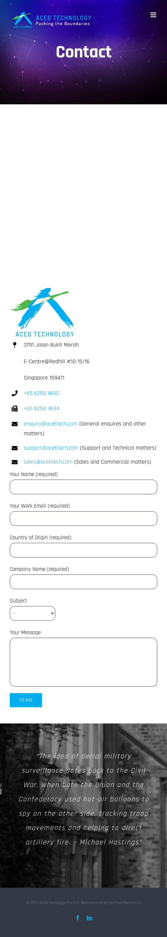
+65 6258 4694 (41, 408)
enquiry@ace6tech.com (51, 423)
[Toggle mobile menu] (153, 14)
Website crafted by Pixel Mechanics (111, 902)
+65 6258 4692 (41, 393)
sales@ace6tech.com (48, 462)
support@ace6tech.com (51, 448)
